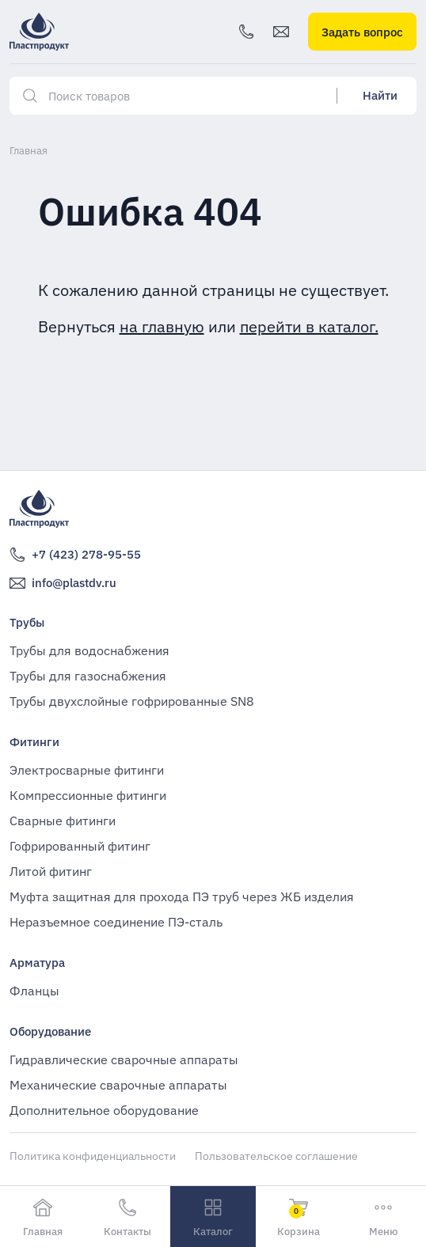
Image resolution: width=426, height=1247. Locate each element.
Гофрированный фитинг (80, 846)
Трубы (27, 622)
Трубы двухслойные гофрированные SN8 (132, 701)
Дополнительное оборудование (104, 1110)
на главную (162, 326)
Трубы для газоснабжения (88, 676)
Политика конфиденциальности (93, 1156)
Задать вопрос (362, 32)
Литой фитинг (51, 871)
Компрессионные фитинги (88, 795)
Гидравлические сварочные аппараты (124, 1059)
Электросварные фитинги (87, 770)
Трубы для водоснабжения (89, 650)
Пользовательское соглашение (276, 1156)
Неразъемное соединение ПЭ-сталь (116, 922)
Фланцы (34, 991)
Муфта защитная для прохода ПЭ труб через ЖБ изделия (182, 896)
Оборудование (50, 1031)
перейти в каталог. (309, 326)
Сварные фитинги (63, 820)
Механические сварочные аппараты (118, 1085)
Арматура (37, 962)
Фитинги (34, 741)
